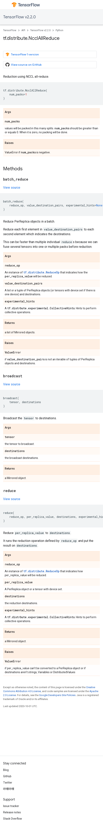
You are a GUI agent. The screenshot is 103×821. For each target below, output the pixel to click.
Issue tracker (11, 806)
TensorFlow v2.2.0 (19, 17)
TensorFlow (9, 30)
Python (59, 30)
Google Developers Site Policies (57, 695)
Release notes (12, 812)
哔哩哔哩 (8, 788)
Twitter (7, 782)
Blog (6, 770)
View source (11, 187)
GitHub (7, 776)
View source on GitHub (24, 65)
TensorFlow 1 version (22, 54)
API (23, 30)
